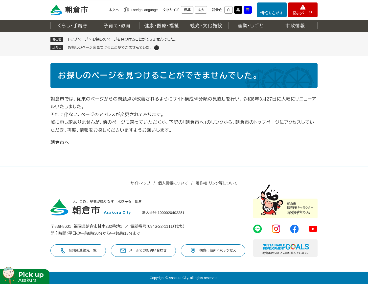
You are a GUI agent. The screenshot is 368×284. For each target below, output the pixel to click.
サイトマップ (140, 183)
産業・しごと (251, 25)
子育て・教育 (117, 25)
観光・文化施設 (206, 25)
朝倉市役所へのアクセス (217, 250)
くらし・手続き (73, 25)
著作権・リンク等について (216, 183)
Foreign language (144, 10)
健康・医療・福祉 (161, 25)
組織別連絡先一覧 (83, 250)
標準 (187, 10)
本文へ (114, 10)
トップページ (78, 39)
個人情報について (173, 183)
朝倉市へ (59, 142)
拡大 (200, 10)
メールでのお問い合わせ (148, 250)
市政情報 (295, 25)
